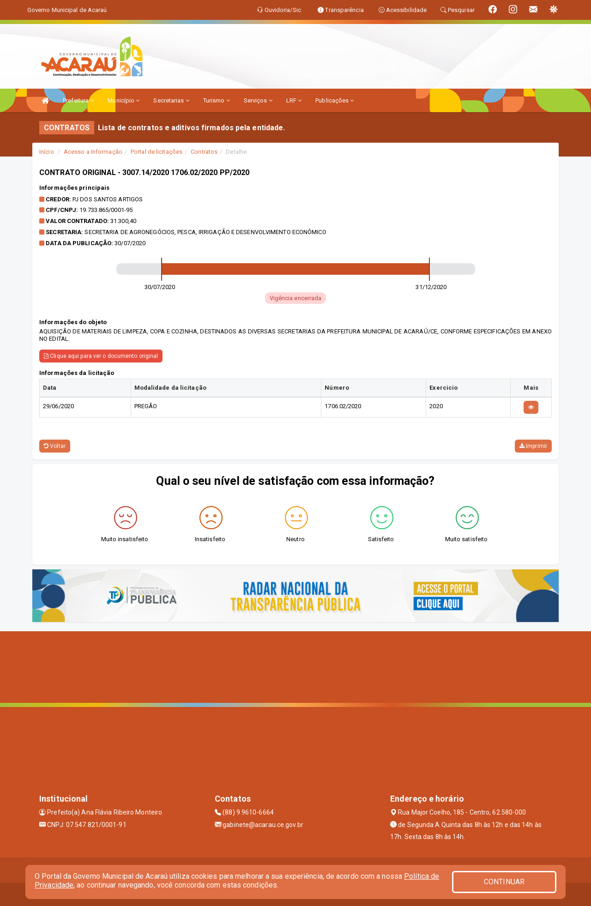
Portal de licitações (156, 151)
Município (123, 100)
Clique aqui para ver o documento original (101, 356)
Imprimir (533, 446)
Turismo (216, 100)
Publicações (334, 100)
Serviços (258, 100)
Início (46, 151)
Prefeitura (78, 100)
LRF (294, 100)
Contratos (204, 151)
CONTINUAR (504, 881)
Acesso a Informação (93, 151)
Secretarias (171, 100)
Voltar (55, 446)
